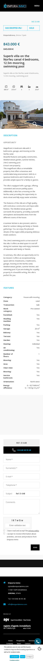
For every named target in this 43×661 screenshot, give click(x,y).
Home (10, 641)
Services (32, 641)
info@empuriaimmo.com (17, 604)
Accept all (15, 656)
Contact (28, 643)
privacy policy (33, 530)
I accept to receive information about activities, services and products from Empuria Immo (22, 537)
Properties (21, 641)
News (19, 643)
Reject (23, 656)
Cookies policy (14, 660)
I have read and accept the (23, 530)
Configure (30, 656)
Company (9, 643)
